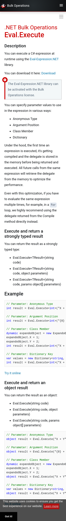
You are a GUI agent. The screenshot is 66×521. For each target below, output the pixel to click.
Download (48, 73)
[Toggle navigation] (61, 5)
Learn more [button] (51, 506)
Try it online (12, 373)
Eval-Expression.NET (44, 59)
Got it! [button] (8, 516)
